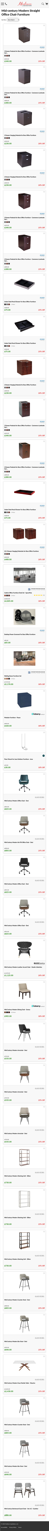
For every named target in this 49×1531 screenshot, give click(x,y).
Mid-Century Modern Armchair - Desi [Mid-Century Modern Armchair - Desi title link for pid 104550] (15, 1092)
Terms (19, 1527)
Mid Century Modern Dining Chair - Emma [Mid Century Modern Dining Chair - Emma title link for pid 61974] (17, 1010)
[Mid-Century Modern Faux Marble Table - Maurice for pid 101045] (24, 1370)
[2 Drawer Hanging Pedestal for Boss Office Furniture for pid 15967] (24, 168)
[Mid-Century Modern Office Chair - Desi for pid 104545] (24, 791)
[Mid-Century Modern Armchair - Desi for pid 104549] (24, 1124)
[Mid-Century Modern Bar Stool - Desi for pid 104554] (24, 1457)
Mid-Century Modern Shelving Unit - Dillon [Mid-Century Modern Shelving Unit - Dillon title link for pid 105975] (17, 1217)
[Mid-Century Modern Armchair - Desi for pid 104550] (24, 1083)
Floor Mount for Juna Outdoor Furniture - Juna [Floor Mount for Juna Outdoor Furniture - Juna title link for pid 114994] (18, 759)
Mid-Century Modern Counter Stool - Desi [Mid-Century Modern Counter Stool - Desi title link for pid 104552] (17, 1425)
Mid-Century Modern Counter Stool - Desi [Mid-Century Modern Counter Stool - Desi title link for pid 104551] (17, 1300)
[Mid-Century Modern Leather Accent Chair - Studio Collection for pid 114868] (24, 958)
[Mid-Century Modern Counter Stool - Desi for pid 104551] (24, 1291)
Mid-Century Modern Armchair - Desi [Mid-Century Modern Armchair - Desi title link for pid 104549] (15, 1133)
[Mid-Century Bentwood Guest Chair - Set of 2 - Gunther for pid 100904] (24, 1497)
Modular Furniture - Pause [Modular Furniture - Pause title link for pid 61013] (12, 717)
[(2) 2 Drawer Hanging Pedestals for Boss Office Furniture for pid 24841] (24, 539)
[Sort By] (13, 20)
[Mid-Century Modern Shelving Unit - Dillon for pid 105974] (24, 1166)
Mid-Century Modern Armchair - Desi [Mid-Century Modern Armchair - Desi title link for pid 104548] (15, 1050)
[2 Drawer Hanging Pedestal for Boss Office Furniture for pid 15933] (24, 126)
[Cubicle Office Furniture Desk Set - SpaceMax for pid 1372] (24, 582)
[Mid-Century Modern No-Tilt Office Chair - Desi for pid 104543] (24, 833)
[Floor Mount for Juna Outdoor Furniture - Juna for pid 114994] (24, 750)
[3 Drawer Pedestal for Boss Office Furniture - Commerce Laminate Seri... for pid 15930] (24, 43)
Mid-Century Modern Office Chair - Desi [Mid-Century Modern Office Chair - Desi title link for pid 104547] (16, 925)
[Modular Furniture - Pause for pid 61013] (24, 708)
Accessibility (4, 1527)
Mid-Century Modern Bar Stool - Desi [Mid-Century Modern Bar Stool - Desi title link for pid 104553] (15, 1341)
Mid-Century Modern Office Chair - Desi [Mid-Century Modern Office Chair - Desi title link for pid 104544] (16, 884)
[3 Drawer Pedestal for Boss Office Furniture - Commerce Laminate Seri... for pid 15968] (24, 209)
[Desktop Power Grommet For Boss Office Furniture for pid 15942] (24, 624)
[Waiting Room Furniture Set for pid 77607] (24, 665)
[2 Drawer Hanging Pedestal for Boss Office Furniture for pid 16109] (24, 376)
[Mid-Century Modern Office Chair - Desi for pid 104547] (24, 916)
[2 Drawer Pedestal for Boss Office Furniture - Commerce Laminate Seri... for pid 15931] (24, 84)
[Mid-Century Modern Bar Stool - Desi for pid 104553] (24, 1332)
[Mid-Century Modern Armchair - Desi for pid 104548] (24, 1041)
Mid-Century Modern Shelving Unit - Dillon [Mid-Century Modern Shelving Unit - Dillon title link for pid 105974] (17, 1176)
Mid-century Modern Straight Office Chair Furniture (20, 12)
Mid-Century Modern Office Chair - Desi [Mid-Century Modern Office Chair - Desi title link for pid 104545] (16, 801)
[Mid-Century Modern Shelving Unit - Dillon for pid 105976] (24, 1249)
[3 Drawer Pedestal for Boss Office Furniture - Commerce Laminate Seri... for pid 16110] (24, 417)
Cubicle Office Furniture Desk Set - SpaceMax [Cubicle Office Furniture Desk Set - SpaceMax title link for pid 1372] (18, 593)
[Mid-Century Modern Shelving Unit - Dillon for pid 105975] (24, 1207)
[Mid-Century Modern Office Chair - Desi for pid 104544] (24, 875)
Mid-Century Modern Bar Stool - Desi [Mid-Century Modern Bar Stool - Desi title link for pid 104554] (15, 1466)
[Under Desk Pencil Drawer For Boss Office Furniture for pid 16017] (24, 332)
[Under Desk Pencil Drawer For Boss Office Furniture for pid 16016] (24, 290)
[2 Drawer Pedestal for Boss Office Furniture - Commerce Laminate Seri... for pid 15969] (24, 251)
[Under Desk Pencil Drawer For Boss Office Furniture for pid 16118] (24, 496)
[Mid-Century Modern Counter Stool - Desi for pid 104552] (24, 1415)
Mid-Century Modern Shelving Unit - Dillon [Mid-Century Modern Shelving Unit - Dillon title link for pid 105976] (17, 1259)
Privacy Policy (12, 1527)
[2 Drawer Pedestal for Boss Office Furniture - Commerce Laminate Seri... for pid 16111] (24, 459)
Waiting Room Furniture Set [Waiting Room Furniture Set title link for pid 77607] (12, 676)
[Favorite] (44, 25)
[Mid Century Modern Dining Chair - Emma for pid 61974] (24, 999)
